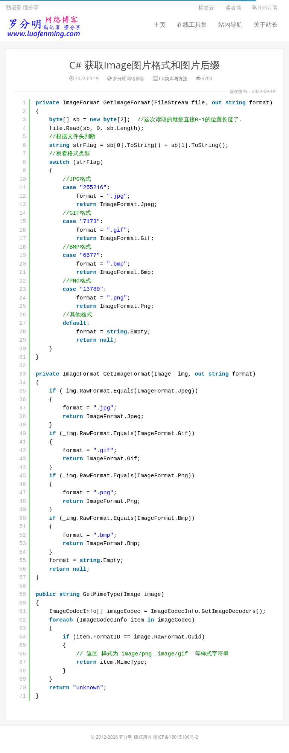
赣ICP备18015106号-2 (175, 737)
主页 (160, 24)
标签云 (206, 7)
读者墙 (233, 7)
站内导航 (230, 24)
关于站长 (266, 24)
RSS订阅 (265, 7)
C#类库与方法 (173, 78)
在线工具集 (192, 24)
